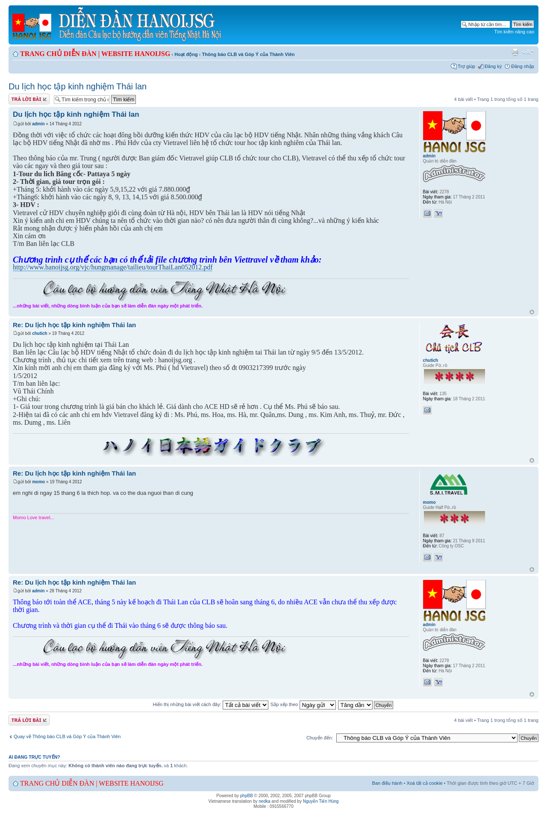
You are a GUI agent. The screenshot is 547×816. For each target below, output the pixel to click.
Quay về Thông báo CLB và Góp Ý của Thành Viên (67, 736)
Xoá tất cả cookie (424, 783)
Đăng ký (493, 66)
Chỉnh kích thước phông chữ (528, 52)
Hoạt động (186, 54)
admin (38, 123)
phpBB (246, 795)
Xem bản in (515, 52)
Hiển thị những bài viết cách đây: (210, 704)
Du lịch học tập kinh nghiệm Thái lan (78, 86)
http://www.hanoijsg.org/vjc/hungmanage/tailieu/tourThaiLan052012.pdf (112, 267)
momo (38, 481)
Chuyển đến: (319, 737)
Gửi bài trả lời (29, 99)
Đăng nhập (522, 66)
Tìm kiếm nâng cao (514, 31)
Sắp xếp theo (303, 704)
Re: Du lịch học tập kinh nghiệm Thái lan (74, 324)
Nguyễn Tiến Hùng (321, 801)
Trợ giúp (466, 66)
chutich (39, 333)
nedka (264, 801)
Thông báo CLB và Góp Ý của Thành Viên (248, 54)
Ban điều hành (387, 783)
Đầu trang (531, 312)
